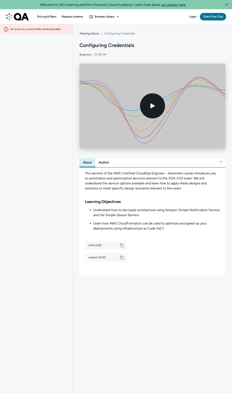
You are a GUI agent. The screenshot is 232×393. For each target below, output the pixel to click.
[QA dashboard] (17, 16)
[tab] (87, 162)
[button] (226, 5)
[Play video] (152, 106)
